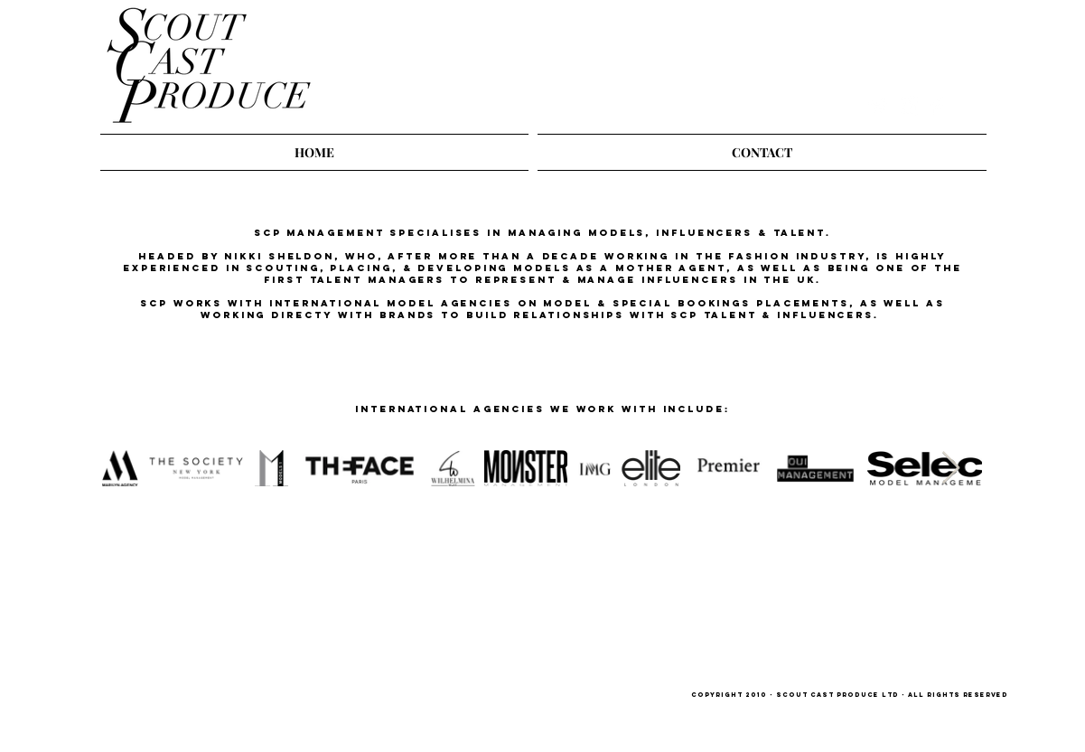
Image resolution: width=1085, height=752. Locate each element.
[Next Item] (950, 468)
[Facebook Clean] (938, 106)
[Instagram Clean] (908, 106)
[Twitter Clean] (878, 106)
